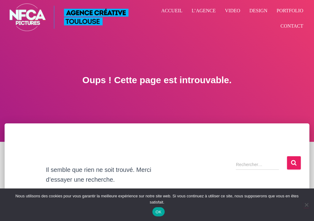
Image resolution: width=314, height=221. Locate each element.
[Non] (306, 205)
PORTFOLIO (290, 10)
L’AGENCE (204, 10)
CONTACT (292, 26)
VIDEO (232, 10)
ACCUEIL (171, 10)
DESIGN (258, 10)
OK (158, 212)
